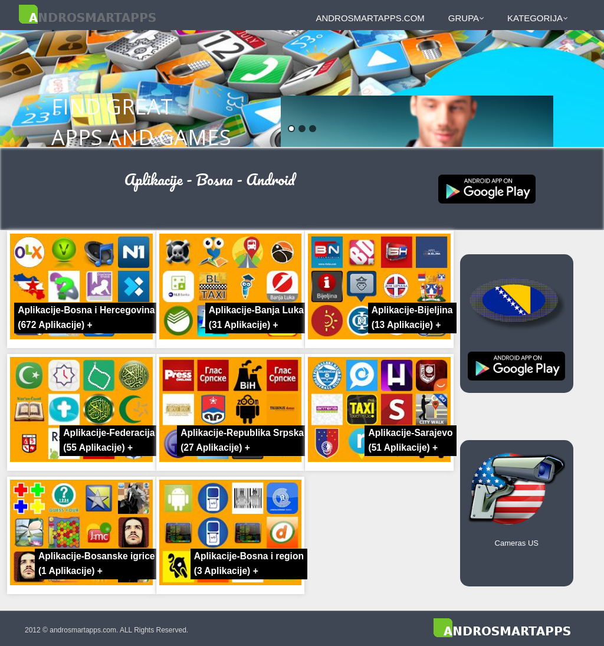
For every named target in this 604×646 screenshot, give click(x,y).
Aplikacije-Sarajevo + (410, 440)
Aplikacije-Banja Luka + (256, 317)
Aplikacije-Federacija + (109, 440)
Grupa (466, 18)
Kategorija (537, 18)
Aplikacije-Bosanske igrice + (96, 563)
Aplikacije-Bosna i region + (249, 563)
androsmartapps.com (370, 18)
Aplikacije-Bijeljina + (412, 317)
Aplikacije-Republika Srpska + (242, 440)
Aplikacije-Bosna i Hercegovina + (86, 317)
